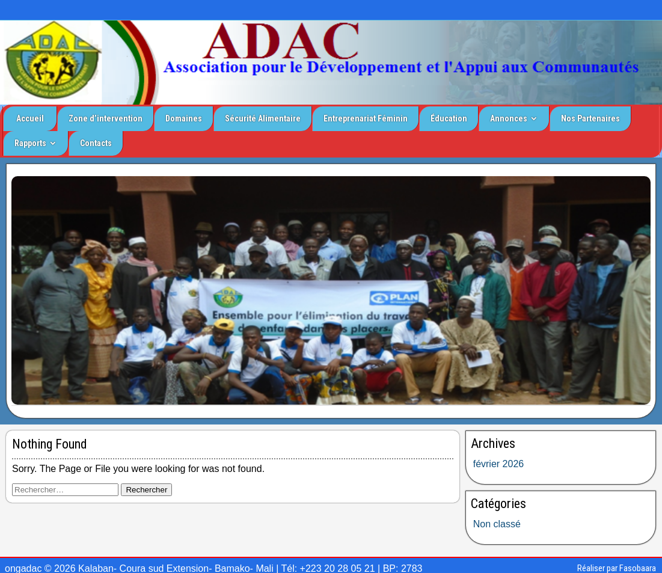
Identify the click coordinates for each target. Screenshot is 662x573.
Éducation (449, 118)
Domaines (183, 118)
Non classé (497, 524)
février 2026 (498, 464)
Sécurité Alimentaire (263, 118)
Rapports (30, 143)
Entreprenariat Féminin (365, 118)
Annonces (508, 118)
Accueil (30, 118)
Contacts (96, 143)
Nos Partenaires (590, 118)
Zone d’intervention (106, 118)
